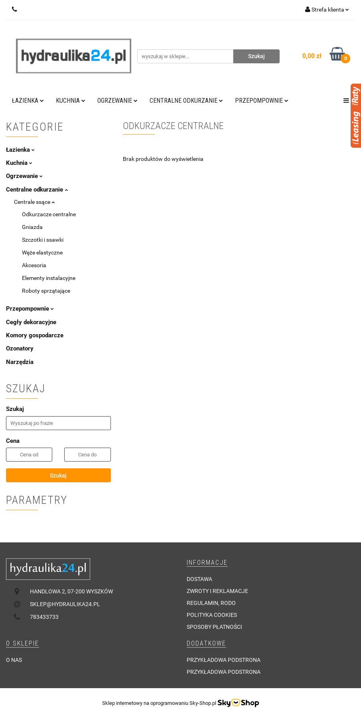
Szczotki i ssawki (42, 240)
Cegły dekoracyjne (31, 322)
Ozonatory (20, 348)
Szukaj (58, 475)
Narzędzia (20, 362)
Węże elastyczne (42, 252)
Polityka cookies (212, 615)
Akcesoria (34, 265)
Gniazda (32, 227)
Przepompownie (261, 100)
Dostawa (199, 579)
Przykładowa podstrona (223, 660)
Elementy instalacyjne (48, 278)
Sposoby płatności (214, 627)
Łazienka (28, 100)
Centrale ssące (34, 202)
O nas (14, 660)
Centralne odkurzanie (186, 100)
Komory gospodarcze (34, 335)
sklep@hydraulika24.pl (65, 604)
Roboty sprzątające (46, 291)
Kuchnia (70, 100)
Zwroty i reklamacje (217, 591)
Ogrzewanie (117, 100)
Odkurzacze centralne (49, 214)
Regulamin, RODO (211, 603)
